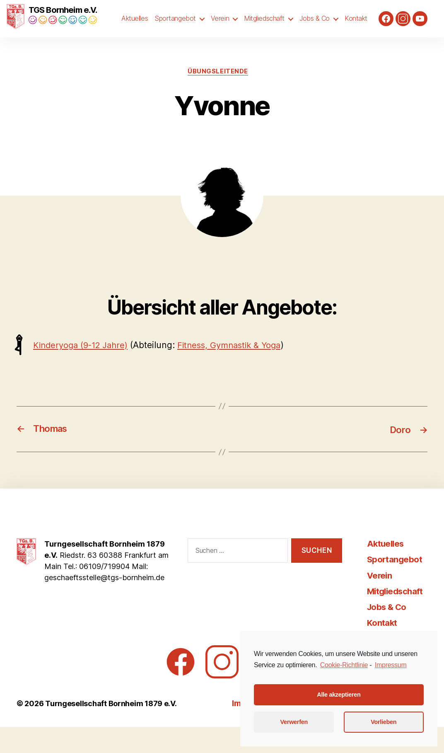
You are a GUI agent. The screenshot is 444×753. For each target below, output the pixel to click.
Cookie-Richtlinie (344, 664)
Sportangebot (175, 32)
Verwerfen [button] (294, 722)
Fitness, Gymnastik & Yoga (238, 371)
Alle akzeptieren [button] (338, 694)
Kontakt (356, 32)
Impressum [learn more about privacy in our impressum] (391, 664)
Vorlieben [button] (383, 722)
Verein (220, 32)
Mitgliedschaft (264, 32)
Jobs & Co (314, 32)
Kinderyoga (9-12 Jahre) (84, 371)
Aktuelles (134, 32)
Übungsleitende (218, 97)
